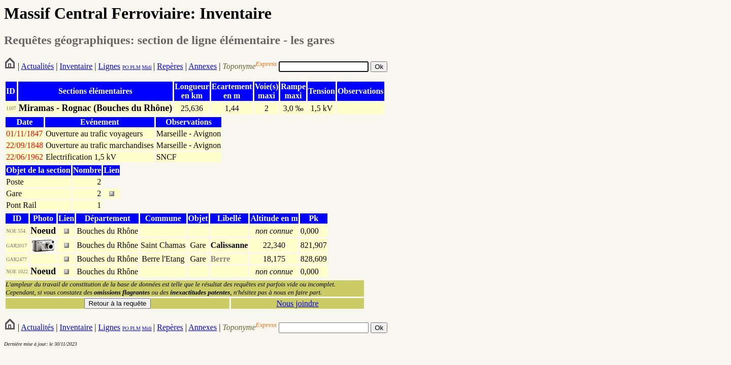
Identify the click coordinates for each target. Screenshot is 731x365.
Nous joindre (297, 303)
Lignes (109, 66)
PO (125, 67)
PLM (135, 67)
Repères (170, 66)
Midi (146, 67)
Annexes (202, 66)
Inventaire (75, 66)
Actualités (37, 66)
